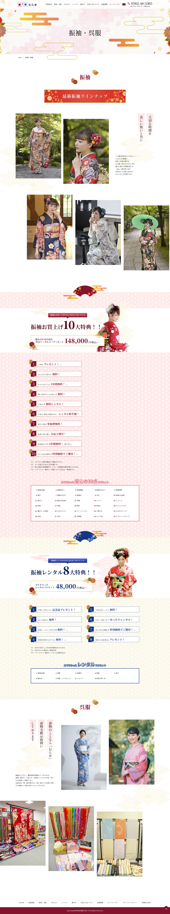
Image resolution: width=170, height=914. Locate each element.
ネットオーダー (115, 4)
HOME (21, 902)
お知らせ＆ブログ (93, 4)
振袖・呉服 (58, 4)
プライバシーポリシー (130, 902)
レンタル (75, 4)
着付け (82, 4)
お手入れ (67, 4)
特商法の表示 (146, 902)
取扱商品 (49, 4)
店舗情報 (104, 4)
